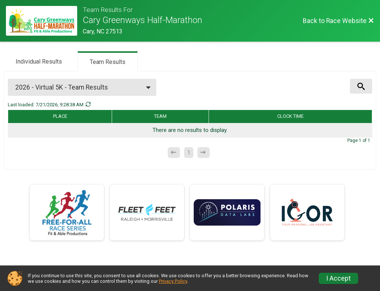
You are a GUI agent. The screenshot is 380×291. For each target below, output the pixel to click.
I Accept (338, 278)
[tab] (39, 61)
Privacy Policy (173, 281)
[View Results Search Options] (361, 86)
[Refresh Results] (88, 104)
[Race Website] (44, 21)
